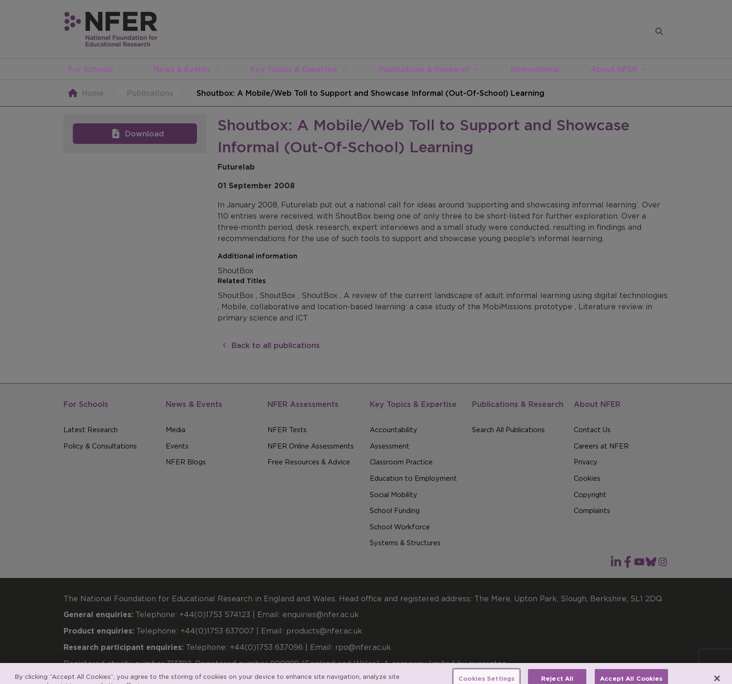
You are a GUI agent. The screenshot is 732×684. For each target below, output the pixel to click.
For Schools (90, 69)
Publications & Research (424, 69)
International (534, 69)
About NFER (614, 69)
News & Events (182, 69)
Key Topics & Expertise (294, 69)
